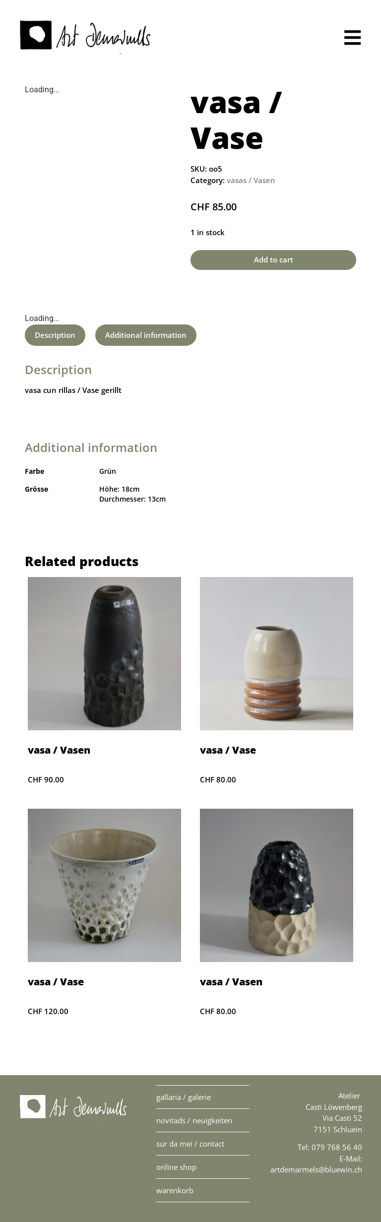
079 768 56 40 (337, 1147)
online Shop (176, 1167)
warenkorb (174, 1190)
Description (55, 335)
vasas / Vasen (251, 180)
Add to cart (273, 259)
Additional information (146, 335)
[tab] (55, 335)
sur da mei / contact (190, 1144)
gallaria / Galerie (183, 1097)
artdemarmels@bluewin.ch (316, 1169)
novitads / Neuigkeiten (194, 1120)
